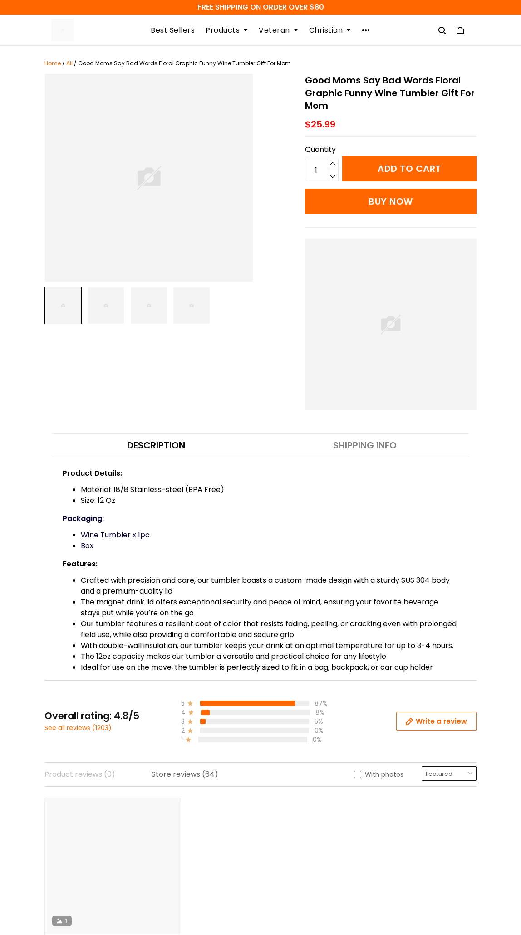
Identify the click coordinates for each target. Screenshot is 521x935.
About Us (284, 853)
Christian (330, 30)
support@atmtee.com (84, 870)
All (69, 63)
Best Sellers (173, 30)
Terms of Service (186, 884)
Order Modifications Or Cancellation (196, 905)
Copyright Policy (185, 869)
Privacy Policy (180, 853)
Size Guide (286, 838)
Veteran (278, 30)
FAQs (277, 823)
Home (52, 63)
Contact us (287, 807)
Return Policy (179, 838)
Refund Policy (180, 823)
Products (227, 30)
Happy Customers (300, 869)
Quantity (320, 149)
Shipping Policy (182, 807)
